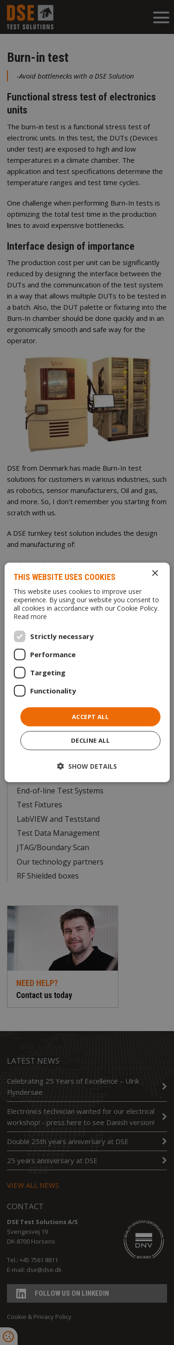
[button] (87, 766)
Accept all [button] (90, 716)
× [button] (154, 573)
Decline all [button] (90, 740)
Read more (30, 616)
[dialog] (87, 672)
